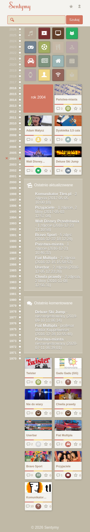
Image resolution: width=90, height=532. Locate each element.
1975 (12, 329)
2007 (12, 141)
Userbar (57, 269)
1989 (12, 247)
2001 (12, 176)
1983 (12, 282)
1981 (12, 294)
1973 (12, 341)
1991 (12, 235)
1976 (12, 323)
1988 (12, 252)
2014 (12, 100)
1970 (12, 358)
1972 (12, 347)
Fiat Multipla (55, 260)
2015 (12, 94)
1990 (12, 241)
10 (29, 506)
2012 (12, 111)
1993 (12, 223)
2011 (12, 117)
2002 (12, 170)
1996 (12, 205)
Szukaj (74, 20)
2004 (12, 158)
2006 (12, 147)
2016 (12, 88)
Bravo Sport (53, 237)
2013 (12, 105)
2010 (12, 123)
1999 (12, 188)
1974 (12, 335)
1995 (12, 211)
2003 (12, 164)
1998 (12, 194)
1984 (12, 276)
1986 (12, 264)
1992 (12, 229)
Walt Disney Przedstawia (57, 225)
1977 (12, 317)
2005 (12, 153)
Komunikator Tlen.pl (56, 198)
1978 (12, 311)
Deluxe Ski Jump (56, 316)
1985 (12, 270)
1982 (12, 288)
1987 (12, 258)
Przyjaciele (56, 212)
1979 (12, 305)
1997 (12, 200)
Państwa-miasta (52, 248)
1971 (12, 352)
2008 (12, 135)
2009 (12, 129)
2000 (12, 182)
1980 (12, 300)
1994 (12, 217)
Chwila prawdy (58, 281)
